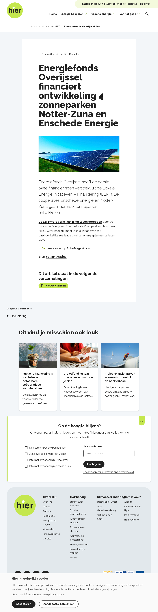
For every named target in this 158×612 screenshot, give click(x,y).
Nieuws (46, 506)
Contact (47, 538)
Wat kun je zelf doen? (104, 517)
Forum (73, 557)
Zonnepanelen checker (77, 529)
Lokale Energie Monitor (77, 551)
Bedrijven (145, 3)
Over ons (47, 502)
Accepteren (23, 604)
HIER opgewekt (131, 519)
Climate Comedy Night (132, 508)
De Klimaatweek (132, 515)
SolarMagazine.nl (79, 248)
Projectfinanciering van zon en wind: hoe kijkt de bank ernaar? (120, 377)
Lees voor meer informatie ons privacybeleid (108, 472)
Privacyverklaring (51, 534)
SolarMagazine (56, 256)
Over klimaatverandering (106, 508)
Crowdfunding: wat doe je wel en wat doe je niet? (78, 377)
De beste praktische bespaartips (47, 447)
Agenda (128, 502)
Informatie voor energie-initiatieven (49, 460)
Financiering (18, 316)
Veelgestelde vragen (49, 522)
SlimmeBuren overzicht (76, 504)
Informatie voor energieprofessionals (50, 466)
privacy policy (56, 594)
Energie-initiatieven (92, 3)
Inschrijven (94, 464)
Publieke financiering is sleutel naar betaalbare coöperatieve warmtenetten (37, 381)
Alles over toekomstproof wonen (48, 453)
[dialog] (79, 592)
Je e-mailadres (92, 446)
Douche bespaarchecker (78, 512)
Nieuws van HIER (53, 285)
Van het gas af (129, 14)
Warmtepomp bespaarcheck (77, 538)
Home (53, 14)
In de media (49, 516)
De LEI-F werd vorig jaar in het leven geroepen (70, 221)
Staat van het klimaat (107, 502)
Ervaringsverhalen (78, 544)
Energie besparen (72, 14)
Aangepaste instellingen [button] (58, 604)
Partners (47, 511)
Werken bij (48, 529)
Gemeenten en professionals (121, 3)
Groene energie (101, 14)
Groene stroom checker (77, 521)
